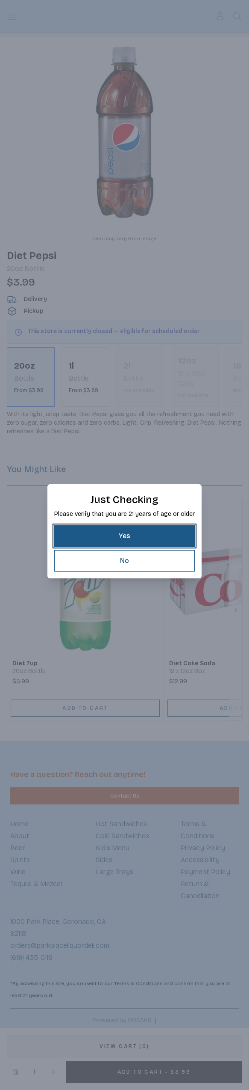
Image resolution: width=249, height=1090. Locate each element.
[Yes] (124, 536)
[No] (124, 561)
